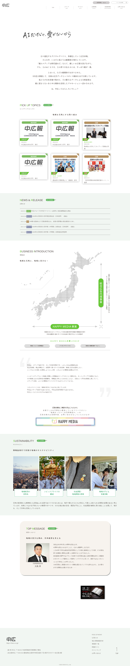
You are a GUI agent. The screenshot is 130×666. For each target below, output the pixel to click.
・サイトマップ (96, 650)
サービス (80, 7)
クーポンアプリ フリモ (65, 345)
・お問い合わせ (96, 653)
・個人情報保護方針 (97, 641)
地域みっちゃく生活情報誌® (37, 345)
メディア (66, 7)
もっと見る (47, 105)
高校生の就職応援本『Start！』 (93, 345)
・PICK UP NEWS (96, 635)
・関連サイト (95, 647)
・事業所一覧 (95, 644)
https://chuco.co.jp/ (12, 643)
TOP (53, 7)
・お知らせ (94, 638)
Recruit (101, 2)
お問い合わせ (121, 7)
